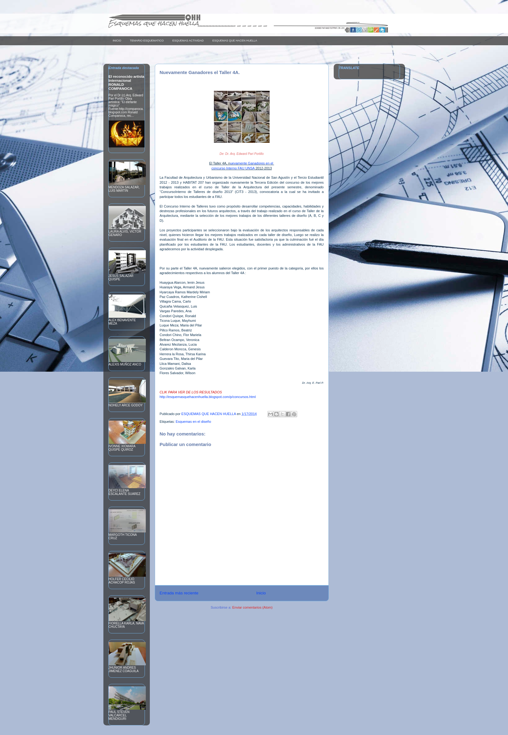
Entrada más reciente (179, 593)
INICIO (117, 40)
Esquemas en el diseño (193, 421)
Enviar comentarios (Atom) (252, 607)
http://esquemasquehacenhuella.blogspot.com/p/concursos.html (208, 397)
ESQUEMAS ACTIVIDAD (188, 40)
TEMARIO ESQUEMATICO (147, 40)
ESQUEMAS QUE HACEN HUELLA (234, 40)
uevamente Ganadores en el (252, 163)
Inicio (261, 593)
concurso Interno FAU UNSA (232, 168)
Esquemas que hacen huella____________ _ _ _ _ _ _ (187, 23)
